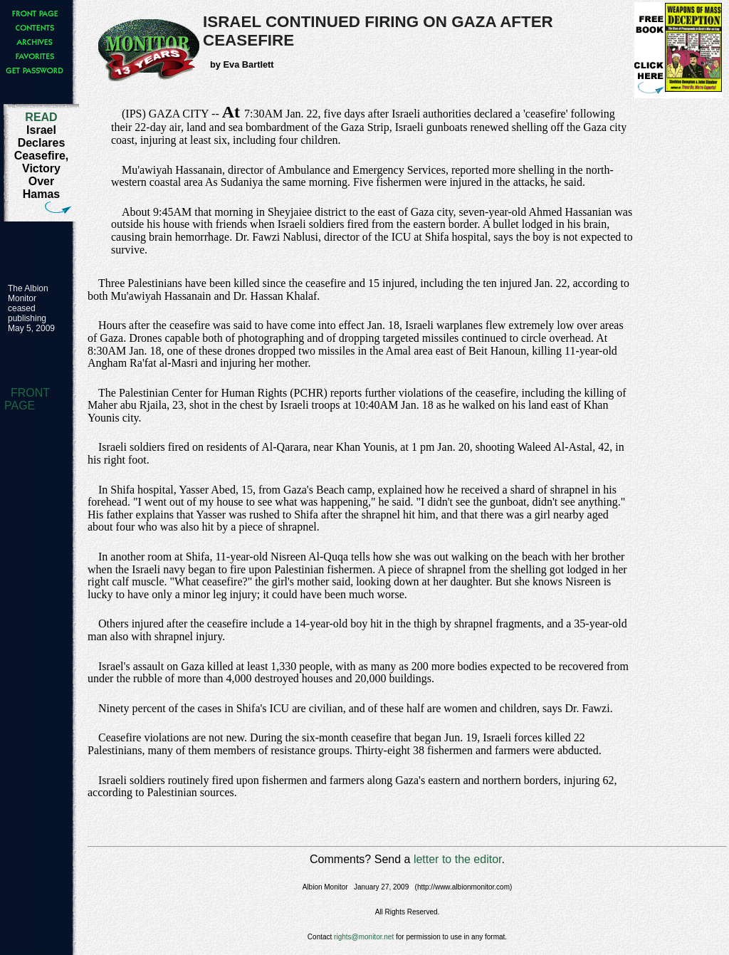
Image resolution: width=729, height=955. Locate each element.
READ (41, 117)
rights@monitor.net (364, 937)
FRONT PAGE (27, 399)
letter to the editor (458, 859)
